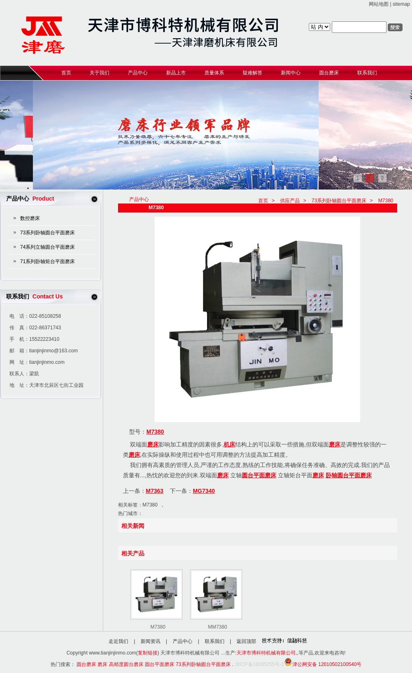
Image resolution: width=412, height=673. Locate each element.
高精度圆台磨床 (126, 664)
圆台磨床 (86, 664)
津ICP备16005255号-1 (259, 664)
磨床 (153, 444)
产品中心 (182, 641)
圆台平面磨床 (259, 475)
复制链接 (147, 653)
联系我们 (215, 641)
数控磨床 (30, 218)
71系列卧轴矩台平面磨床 (47, 261)
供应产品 (290, 201)
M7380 (385, 201)
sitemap (401, 4)
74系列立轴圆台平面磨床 (47, 247)
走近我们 (118, 641)
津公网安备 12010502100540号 (323, 664)
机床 (229, 444)
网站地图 (379, 4)
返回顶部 (246, 641)
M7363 (155, 491)
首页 (263, 201)
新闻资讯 (150, 641)
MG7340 (204, 491)
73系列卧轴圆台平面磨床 (47, 233)
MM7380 (217, 627)
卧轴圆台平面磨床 (349, 475)
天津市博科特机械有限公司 (266, 653)
